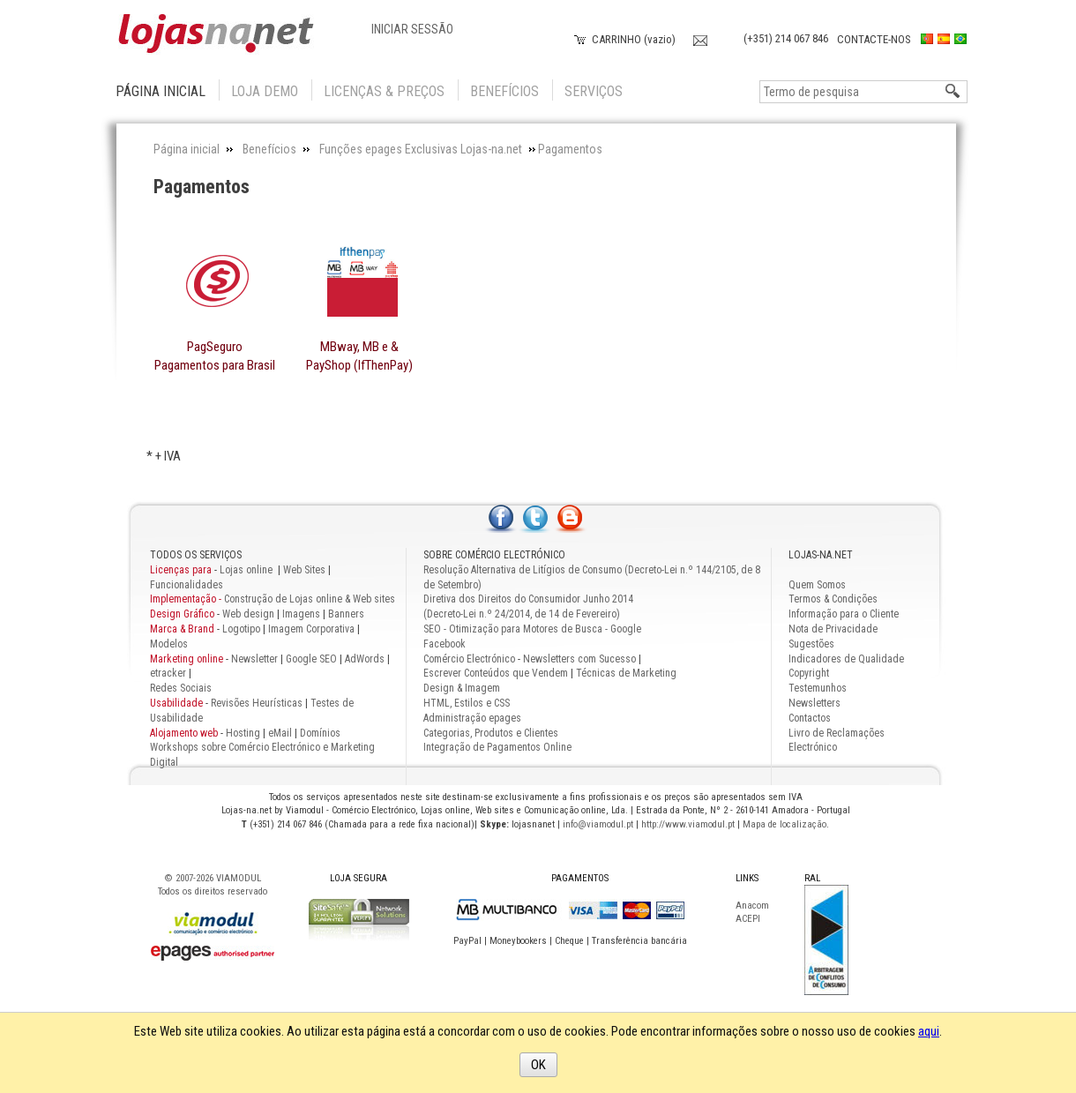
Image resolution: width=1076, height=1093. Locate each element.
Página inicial (160, 91)
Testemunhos (817, 688)
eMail (280, 733)
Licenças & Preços (384, 91)
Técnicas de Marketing (626, 673)
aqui (928, 1031)
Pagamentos (201, 187)
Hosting (243, 733)
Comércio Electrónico (469, 659)
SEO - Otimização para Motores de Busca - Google (532, 629)
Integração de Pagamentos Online (497, 747)
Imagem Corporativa (311, 629)
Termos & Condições (833, 599)
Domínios (320, 733)
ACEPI (748, 919)
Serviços (593, 91)
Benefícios (504, 91)
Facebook (444, 644)
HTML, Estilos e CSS (466, 703)
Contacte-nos (874, 39)
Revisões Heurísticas (257, 703)
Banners (346, 614)
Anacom (752, 905)
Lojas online (247, 570)
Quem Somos (817, 585)
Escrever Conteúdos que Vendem (495, 673)
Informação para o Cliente (843, 614)
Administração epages (472, 718)
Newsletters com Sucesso (579, 659)
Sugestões (811, 644)
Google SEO (311, 659)
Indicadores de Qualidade (846, 659)
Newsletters (814, 703)
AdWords (363, 659)
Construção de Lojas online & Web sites (272, 599)
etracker (168, 673)
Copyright (808, 673)
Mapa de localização (784, 824)
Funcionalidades (186, 585)
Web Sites (304, 570)
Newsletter (254, 659)
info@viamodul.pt (598, 824)
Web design (248, 614)
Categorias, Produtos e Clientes (490, 733)
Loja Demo (264, 91)
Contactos (809, 718)
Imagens (301, 614)
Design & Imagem (461, 688)
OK (538, 1065)
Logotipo (241, 629)
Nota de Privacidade (833, 629)
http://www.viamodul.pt (688, 824)
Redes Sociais (181, 688)
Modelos (169, 644)
